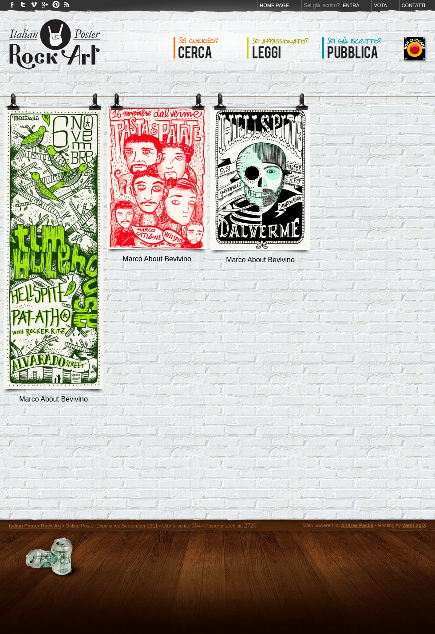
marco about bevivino (53, 399)
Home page (274, 5)
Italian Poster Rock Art (35, 525)
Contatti (413, 5)
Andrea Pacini (357, 525)
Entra (351, 5)
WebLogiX (414, 525)
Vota (380, 5)
